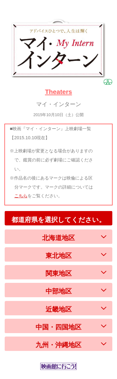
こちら (20, 195)
